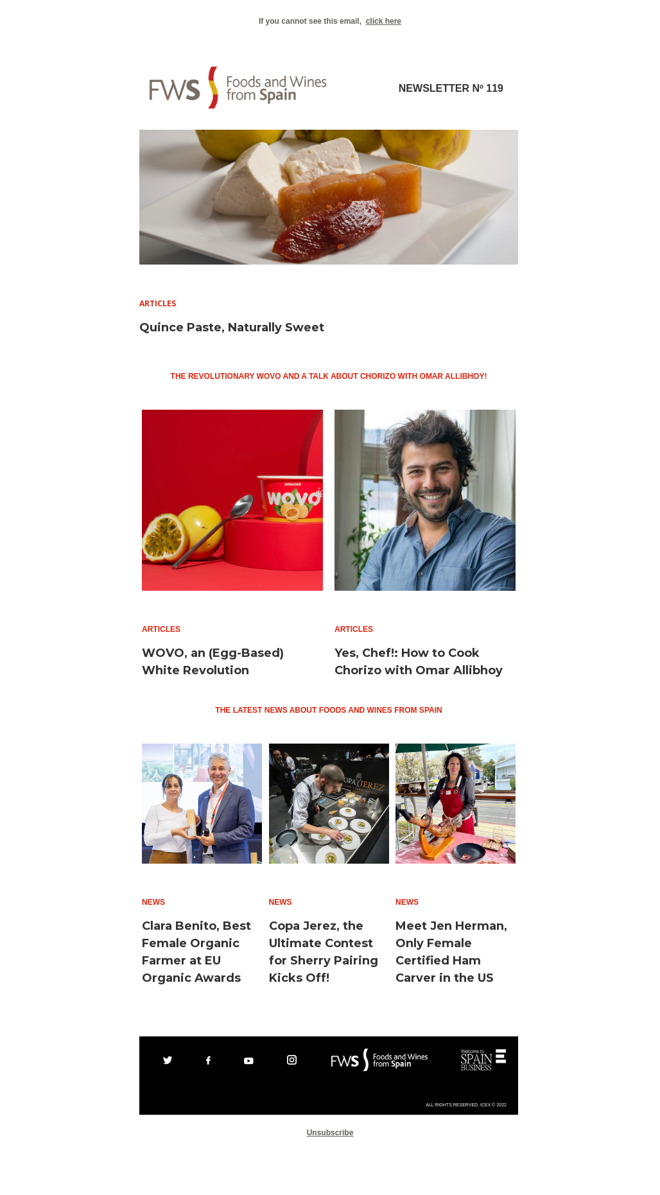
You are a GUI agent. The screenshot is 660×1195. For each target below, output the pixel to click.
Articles (157, 303)
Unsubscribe (330, 1132)
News (153, 902)
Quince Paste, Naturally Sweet (231, 327)
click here (383, 21)
